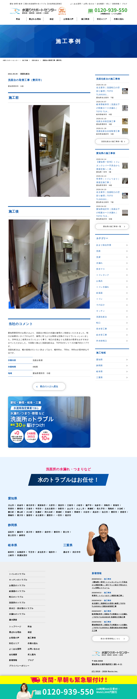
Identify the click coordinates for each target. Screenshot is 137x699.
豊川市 (20, 516)
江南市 (70, 506)
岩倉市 (20, 506)
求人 (108, 4)
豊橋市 (11, 516)
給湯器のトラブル (17, 592)
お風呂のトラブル (17, 587)
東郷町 (90, 510)
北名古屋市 (50, 510)
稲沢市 (68, 516)
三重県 (68, 546)
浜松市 (11, 533)
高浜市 (95, 513)
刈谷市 (86, 513)
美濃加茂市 (22, 556)
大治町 (120, 510)
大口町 (29, 513)
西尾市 (123, 513)
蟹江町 (11, 513)
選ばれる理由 (35, 19)
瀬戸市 (88, 506)
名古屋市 (39, 516)
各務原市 (21, 553)
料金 (18, 19)
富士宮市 (12, 536)
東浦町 (59, 513)
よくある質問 (75, 4)
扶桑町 (38, 513)
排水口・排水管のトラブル (21, 609)
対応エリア (102, 19)
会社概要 (100, 4)
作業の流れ (119, 19)
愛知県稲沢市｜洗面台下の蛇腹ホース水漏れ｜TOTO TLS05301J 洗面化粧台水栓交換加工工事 (110, 629)
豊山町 (20, 513)
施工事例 (85, 19)
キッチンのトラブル (18, 581)
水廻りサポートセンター (11, 60)
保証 (52, 19)
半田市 (38, 510)
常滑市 (11, 510)
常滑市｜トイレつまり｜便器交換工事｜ (108, 597)
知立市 (104, 513)
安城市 (68, 513)
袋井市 (48, 533)
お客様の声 (68, 19)
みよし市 (80, 510)
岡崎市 (77, 513)
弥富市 (61, 510)
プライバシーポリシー (19, 667)
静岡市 (22, 536)
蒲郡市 (29, 516)
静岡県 (13, 526)
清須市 (61, 506)
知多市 (97, 506)
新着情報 (115, 4)
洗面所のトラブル (17, 604)
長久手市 (100, 510)
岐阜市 (11, 553)
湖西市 (38, 533)
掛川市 (29, 533)
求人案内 (32, 656)
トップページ (15, 628)
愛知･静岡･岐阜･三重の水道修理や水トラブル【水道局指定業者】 (36, 4)
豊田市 (114, 513)
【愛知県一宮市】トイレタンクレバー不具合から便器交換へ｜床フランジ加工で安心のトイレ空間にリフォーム (109, 586)
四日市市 (77, 553)
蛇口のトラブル (16, 598)
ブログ (124, 4)
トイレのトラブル (17, 575)
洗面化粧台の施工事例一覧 (113, 141)
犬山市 (11, 506)
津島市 (106, 506)
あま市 (70, 510)
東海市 (116, 506)
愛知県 (13, 499)
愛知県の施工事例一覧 (114, 226)
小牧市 (79, 506)
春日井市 (30, 506)
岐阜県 (13, 546)
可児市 (31, 553)
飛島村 (110, 510)
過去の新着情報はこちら (113, 640)
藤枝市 (20, 533)
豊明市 (20, 510)
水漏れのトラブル (17, 615)
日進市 (29, 510)
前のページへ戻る (43, 387)
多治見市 (41, 553)
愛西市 (50, 516)
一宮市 (59, 516)
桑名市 (66, 553)
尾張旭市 (41, 506)
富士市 (66, 533)
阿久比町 (49, 513)
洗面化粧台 (24, 74)
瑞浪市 (52, 553)
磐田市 (57, 533)
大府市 (52, 506)
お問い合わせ (89, 4)
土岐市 (11, 556)
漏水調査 (13, 621)
